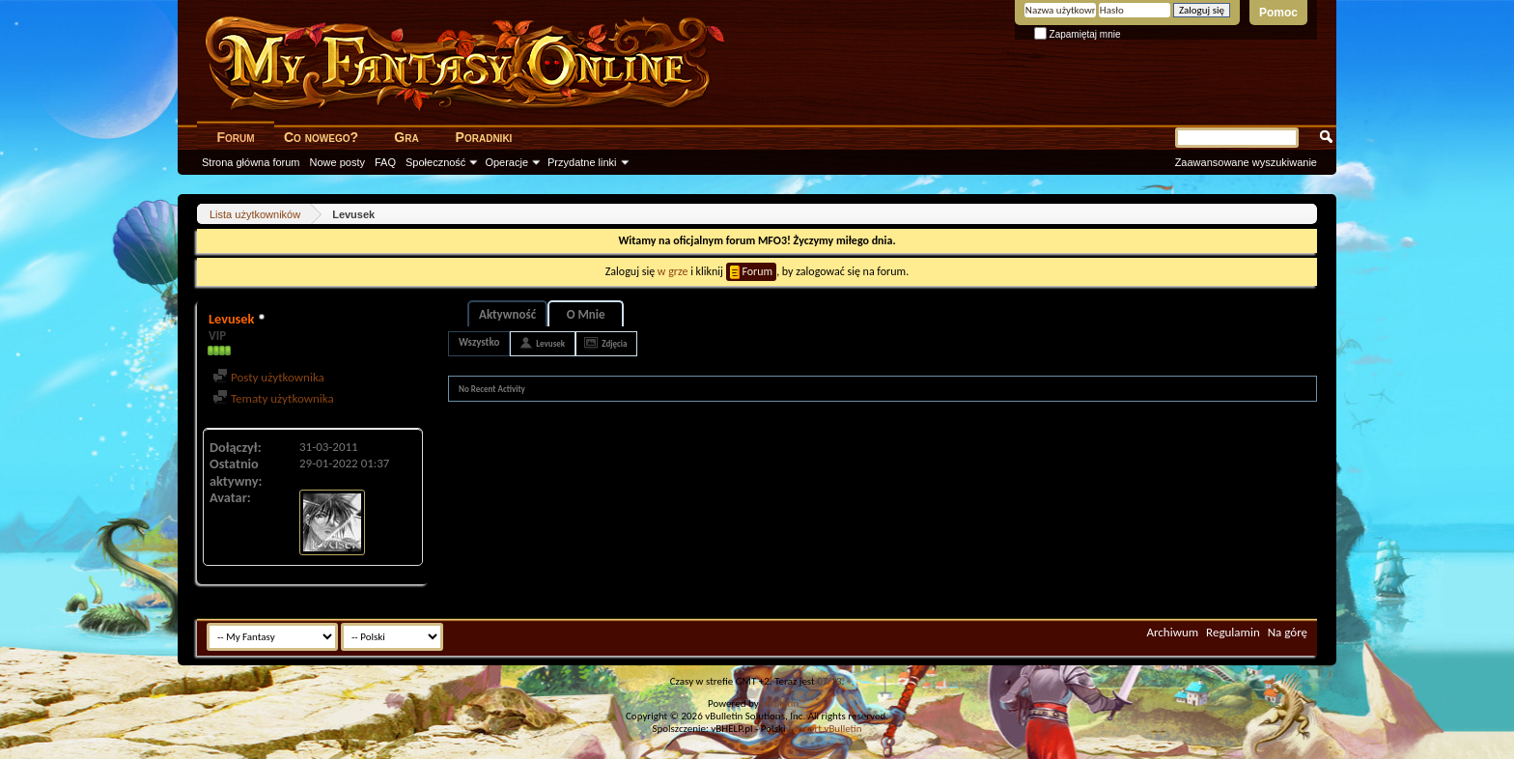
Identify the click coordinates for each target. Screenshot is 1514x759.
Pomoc (1278, 12)
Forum (235, 137)
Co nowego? (321, 137)
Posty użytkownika (268, 377)
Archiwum (1172, 632)
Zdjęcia (614, 343)
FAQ (385, 162)
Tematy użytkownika (273, 398)
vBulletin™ (783, 703)
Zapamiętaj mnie (1077, 34)
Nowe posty (337, 162)
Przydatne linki (582, 162)
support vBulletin (825, 728)
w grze (673, 271)
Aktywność (507, 314)
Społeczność (435, 162)
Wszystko (479, 342)
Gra (406, 137)
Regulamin (1233, 632)
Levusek (550, 343)
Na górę (1287, 632)
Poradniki (484, 137)
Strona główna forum (251, 162)
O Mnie (586, 314)
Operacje (506, 162)
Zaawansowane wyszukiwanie (1246, 162)
